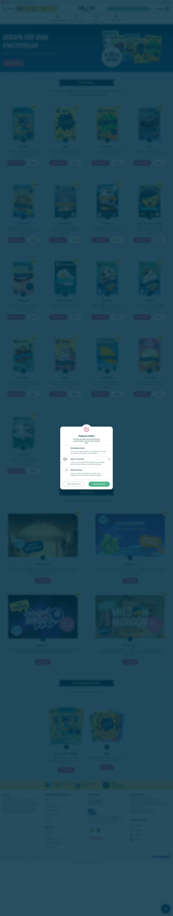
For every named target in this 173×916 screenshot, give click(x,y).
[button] (109, 459)
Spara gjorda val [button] (74, 484)
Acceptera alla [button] (99, 484)
